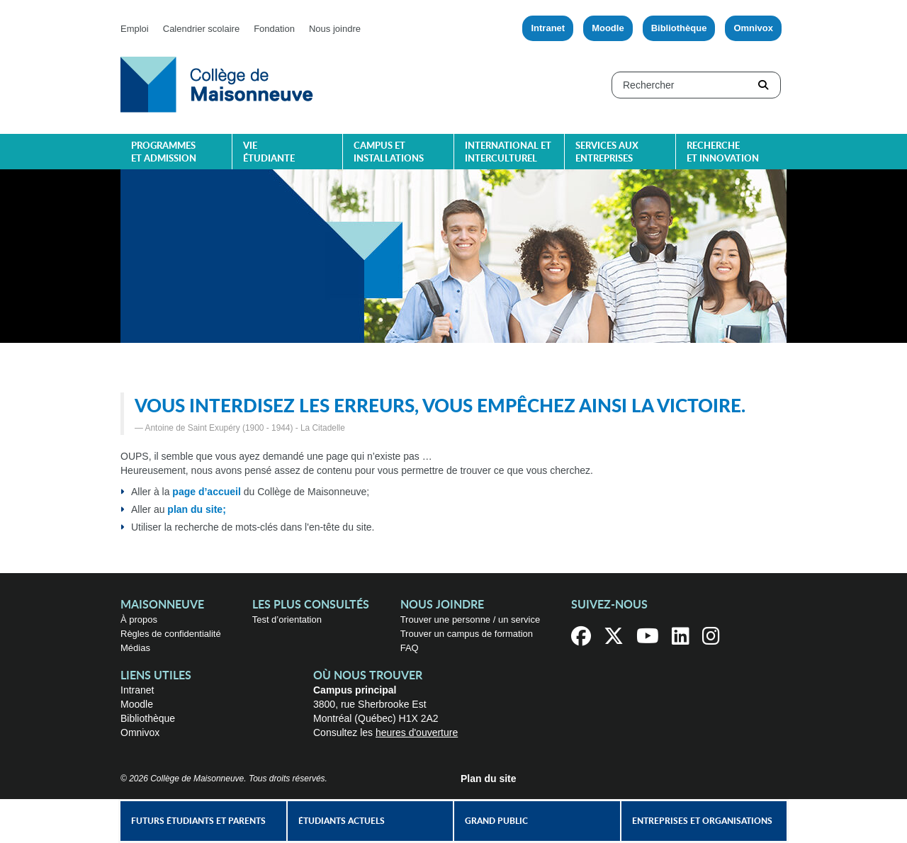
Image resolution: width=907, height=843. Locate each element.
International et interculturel (508, 153)
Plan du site (489, 778)
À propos (138, 619)
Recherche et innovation (723, 153)
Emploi (134, 28)
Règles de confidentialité (170, 633)
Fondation (274, 28)
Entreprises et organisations (702, 821)
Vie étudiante (269, 153)
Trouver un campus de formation (466, 633)
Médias (135, 648)
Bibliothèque (679, 28)
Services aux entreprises (606, 153)
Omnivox (753, 28)
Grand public (496, 821)
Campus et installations (389, 153)
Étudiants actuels (341, 821)
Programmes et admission (163, 153)
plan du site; (196, 509)
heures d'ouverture (417, 732)
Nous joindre (335, 28)
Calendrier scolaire (201, 28)
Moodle (608, 28)
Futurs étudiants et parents (198, 821)
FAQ (409, 648)
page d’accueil (206, 491)
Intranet (548, 28)
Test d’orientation (287, 619)
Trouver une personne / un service (470, 619)
